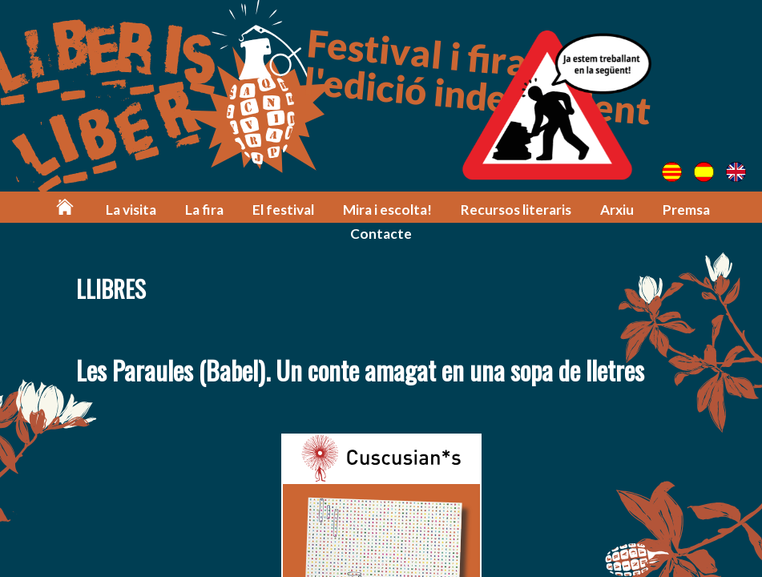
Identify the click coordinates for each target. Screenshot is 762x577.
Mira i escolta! (387, 209)
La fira (204, 209)
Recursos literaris (516, 209)
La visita (131, 209)
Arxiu (617, 209)
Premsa (686, 209)
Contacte (381, 233)
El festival (283, 209)
